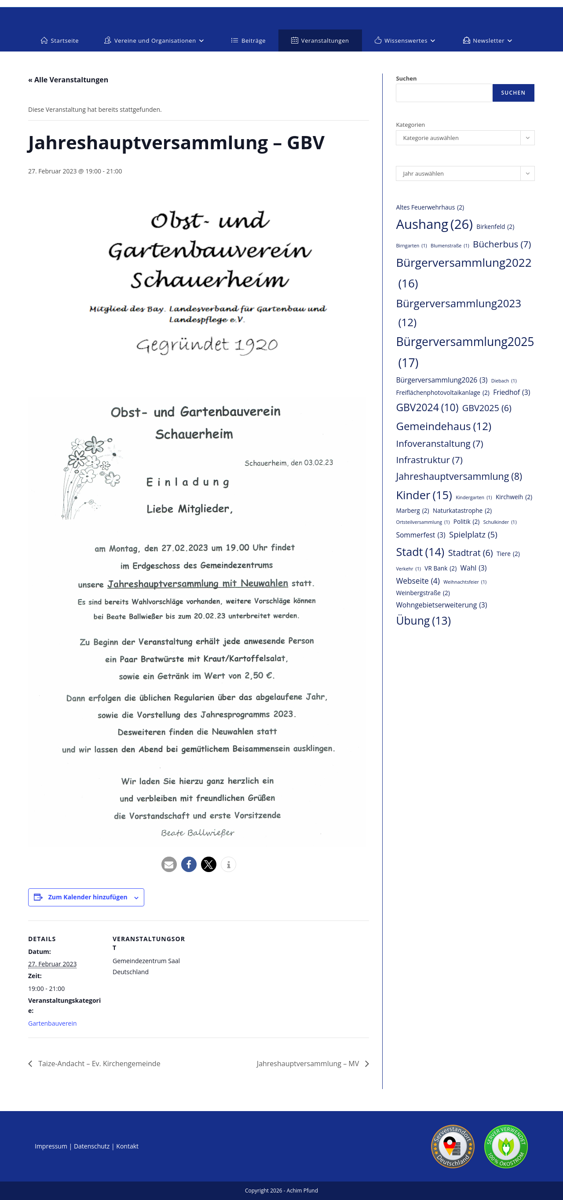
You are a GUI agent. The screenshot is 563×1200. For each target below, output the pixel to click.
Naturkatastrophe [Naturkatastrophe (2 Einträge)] (462, 510)
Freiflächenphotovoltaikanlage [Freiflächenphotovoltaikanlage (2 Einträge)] (442, 392)
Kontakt (127, 1146)
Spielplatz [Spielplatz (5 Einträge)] (473, 534)
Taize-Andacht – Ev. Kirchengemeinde (99, 1063)
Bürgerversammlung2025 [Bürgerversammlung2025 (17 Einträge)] (465, 354)
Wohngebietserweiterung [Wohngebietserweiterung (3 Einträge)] (441, 605)
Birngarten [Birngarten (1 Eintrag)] (411, 246)
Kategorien (410, 125)
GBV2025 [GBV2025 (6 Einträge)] (487, 408)
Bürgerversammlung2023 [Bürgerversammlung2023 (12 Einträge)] (458, 314)
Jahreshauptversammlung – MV (309, 1063)
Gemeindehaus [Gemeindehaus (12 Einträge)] (443, 425)
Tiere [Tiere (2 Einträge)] (508, 554)
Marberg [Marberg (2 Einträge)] (412, 510)
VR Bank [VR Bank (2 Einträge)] (440, 568)
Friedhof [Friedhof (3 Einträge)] (511, 392)
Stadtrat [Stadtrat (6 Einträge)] (470, 553)
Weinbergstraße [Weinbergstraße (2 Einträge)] (423, 593)
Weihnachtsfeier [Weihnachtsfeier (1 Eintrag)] (464, 582)
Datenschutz (92, 1146)
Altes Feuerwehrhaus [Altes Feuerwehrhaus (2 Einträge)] (430, 207)
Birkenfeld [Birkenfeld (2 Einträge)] (495, 226)
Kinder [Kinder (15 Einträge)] (424, 495)
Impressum (51, 1146)
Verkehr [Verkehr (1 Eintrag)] (408, 569)
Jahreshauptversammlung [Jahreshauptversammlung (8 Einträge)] (459, 476)
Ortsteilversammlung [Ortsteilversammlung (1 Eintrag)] (423, 522)
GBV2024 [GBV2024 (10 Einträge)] (427, 407)
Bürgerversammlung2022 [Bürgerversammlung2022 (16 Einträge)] (463, 274)
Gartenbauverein (52, 1023)
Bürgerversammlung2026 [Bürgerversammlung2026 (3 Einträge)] (441, 380)
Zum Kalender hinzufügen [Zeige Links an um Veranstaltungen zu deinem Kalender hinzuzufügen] (88, 897)
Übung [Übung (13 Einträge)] (423, 620)
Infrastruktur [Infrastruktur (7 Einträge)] (429, 460)
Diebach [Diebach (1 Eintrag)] (504, 381)
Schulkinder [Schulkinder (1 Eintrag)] (500, 522)
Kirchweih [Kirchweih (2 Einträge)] (514, 497)
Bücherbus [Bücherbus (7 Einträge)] (502, 244)
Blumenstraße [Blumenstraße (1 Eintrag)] (450, 246)
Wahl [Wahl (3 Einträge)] (474, 568)
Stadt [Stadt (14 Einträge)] (420, 552)
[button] (169, 864)
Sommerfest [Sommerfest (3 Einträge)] (420, 535)
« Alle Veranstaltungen (68, 80)
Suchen (406, 78)
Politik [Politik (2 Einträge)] (466, 521)
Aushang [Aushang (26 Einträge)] (434, 224)
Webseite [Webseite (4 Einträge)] (417, 581)
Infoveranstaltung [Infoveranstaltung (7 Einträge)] (439, 443)
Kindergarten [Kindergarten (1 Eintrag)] (474, 497)
